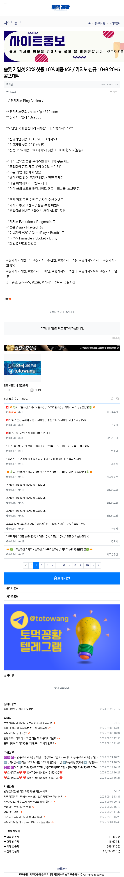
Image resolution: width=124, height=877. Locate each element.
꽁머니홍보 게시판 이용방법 (18, 709)
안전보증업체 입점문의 (16, 385)
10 (87, 565)
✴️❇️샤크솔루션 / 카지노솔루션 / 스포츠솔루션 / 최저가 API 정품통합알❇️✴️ (51, 407)
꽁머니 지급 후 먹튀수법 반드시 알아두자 (25, 728)
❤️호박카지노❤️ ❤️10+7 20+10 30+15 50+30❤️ (33, 772)
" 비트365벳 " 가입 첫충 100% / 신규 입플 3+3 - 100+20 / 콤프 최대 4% (47, 446)
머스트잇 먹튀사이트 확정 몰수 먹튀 (23, 817)
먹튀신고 (9, 752)
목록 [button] (113, 91)
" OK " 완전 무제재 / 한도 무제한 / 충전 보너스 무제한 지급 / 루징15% (46, 420)
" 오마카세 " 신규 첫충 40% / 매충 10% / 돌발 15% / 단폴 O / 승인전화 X (47, 536)
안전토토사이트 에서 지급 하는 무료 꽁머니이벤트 (30, 738)
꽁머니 (7, 718)
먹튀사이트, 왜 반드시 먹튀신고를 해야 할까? (28, 801)
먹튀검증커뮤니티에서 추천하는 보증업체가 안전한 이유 (33, 796)
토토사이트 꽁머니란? (15, 733)
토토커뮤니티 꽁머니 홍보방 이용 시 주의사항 (28, 723)
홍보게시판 (100, 23)
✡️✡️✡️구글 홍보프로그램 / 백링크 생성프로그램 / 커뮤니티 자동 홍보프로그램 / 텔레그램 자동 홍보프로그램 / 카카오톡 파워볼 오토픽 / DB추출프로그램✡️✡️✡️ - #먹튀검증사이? (51, 757)
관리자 (35, 390)
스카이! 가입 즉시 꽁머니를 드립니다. (26, 485)
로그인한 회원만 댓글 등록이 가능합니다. (62, 328)
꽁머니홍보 (12, 588)
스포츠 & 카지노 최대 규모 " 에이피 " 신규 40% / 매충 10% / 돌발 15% (45, 523)
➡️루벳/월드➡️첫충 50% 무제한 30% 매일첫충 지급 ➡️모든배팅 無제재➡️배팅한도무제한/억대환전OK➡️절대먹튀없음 (51, 762)
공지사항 (9, 675)
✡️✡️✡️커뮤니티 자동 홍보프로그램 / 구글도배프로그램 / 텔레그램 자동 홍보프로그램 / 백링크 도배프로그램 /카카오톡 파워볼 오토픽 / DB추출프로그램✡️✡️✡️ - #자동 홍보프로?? (51, 767)
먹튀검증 (9, 786)
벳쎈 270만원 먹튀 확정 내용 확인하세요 (25, 791)
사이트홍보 (114, 23)
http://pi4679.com (44, 112)
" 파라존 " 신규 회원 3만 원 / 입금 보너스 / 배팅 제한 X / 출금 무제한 (43, 459)
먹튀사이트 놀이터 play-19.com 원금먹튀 (27, 822)
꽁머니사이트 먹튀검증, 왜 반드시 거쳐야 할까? (29, 743)
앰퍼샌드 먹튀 (11, 812)
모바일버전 (62, 868)
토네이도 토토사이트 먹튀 (17, 807)
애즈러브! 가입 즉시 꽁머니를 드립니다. (28, 433)
